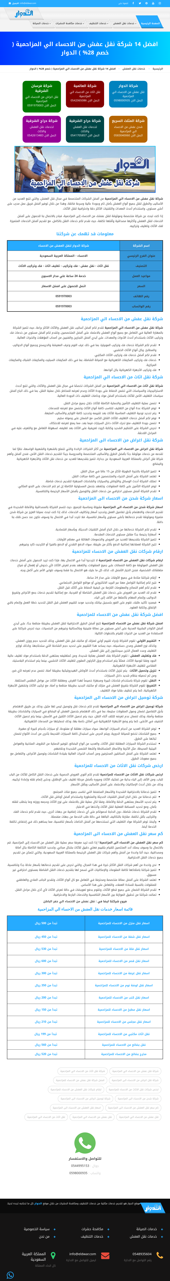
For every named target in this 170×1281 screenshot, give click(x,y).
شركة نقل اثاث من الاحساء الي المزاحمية (82, 1071)
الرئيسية (158, 68)
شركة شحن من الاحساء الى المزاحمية (138, 1098)
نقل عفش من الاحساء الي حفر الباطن (69, 901)
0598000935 (78, 1173)
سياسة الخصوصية (37, 1229)
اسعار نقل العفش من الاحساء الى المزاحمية (77, 1107)
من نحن (44, 1236)
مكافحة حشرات (92, 1229)
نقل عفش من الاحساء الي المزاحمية (139, 1117)
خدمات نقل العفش (133, 68)
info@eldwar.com (28, 3)
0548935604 (142, 1254)
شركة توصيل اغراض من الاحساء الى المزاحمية (85, 1098)
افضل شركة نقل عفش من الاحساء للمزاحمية (80, 1080)
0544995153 (80, 1166)
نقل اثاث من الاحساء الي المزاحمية (46, 1117)
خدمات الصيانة (146, 1229)
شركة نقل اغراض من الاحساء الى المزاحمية (135, 1080)
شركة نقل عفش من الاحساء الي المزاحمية (135, 1071)
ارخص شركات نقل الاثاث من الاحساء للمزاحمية (134, 1089)
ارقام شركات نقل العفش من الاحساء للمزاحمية (76, 1089)
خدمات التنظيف (92, 1236)
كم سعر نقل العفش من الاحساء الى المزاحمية (133, 1107)
